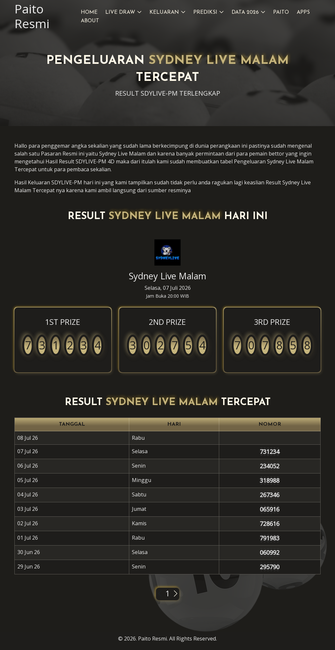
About (90, 21)
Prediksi (205, 12)
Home (89, 12)
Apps (303, 12)
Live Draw (120, 12)
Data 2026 (245, 12)
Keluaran (164, 12)
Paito (281, 12)
